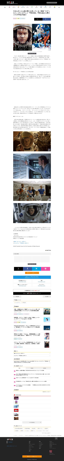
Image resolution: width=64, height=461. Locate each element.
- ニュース (40, 442)
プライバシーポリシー (52, 448)
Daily (19, 368)
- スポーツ (30, 449)
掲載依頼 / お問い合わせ (52, 444)
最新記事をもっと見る (46, 391)
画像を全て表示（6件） (32, 53)
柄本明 (21, 430)
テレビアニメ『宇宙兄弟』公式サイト (21, 243)
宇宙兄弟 (24, 302)
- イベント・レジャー (32, 444)
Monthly (44, 368)
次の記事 (47, 296)
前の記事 (16, 296)
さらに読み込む (35, 422)
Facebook (10, 442)
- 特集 (39, 448)
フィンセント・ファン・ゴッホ (42, 430)
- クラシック (30, 445)
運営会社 (50, 441)
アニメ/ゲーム (17, 302)
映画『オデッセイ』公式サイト (20, 241)
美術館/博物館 (27, 428)
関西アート (32, 430)
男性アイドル (39, 428)
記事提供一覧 (51, 442)
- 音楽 (29, 441)
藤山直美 (33, 428)
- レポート (40, 445)
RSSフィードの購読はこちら (32, 272)
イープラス (15, 435)
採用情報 (50, 445)
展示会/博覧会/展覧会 (18, 428)
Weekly (32, 368)
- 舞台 (29, 442)
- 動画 (39, 441)
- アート (30, 448)
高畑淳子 (46, 428)
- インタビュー (41, 444)
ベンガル (27, 430)
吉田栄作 (16, 430)
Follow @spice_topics (22, 281)
